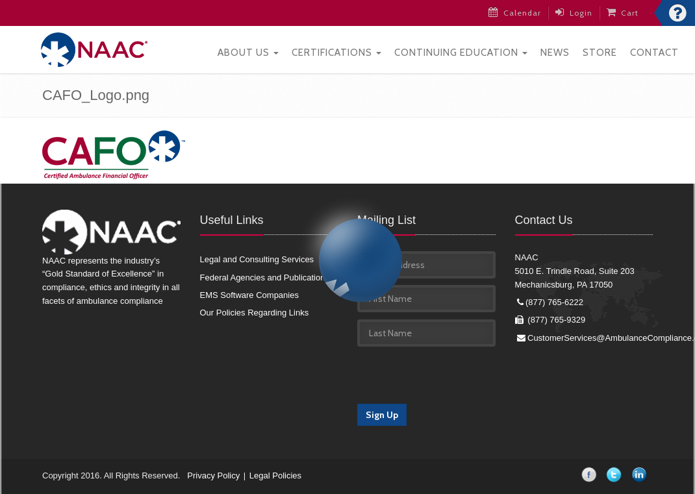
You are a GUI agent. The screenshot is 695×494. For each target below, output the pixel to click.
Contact (654, 52)
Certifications (336, 52)
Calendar (514, 12)
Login (573, 12)
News (555, 52)
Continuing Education (460, 52)
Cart (623, 12)
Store (600, 52)
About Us (248, 52)
